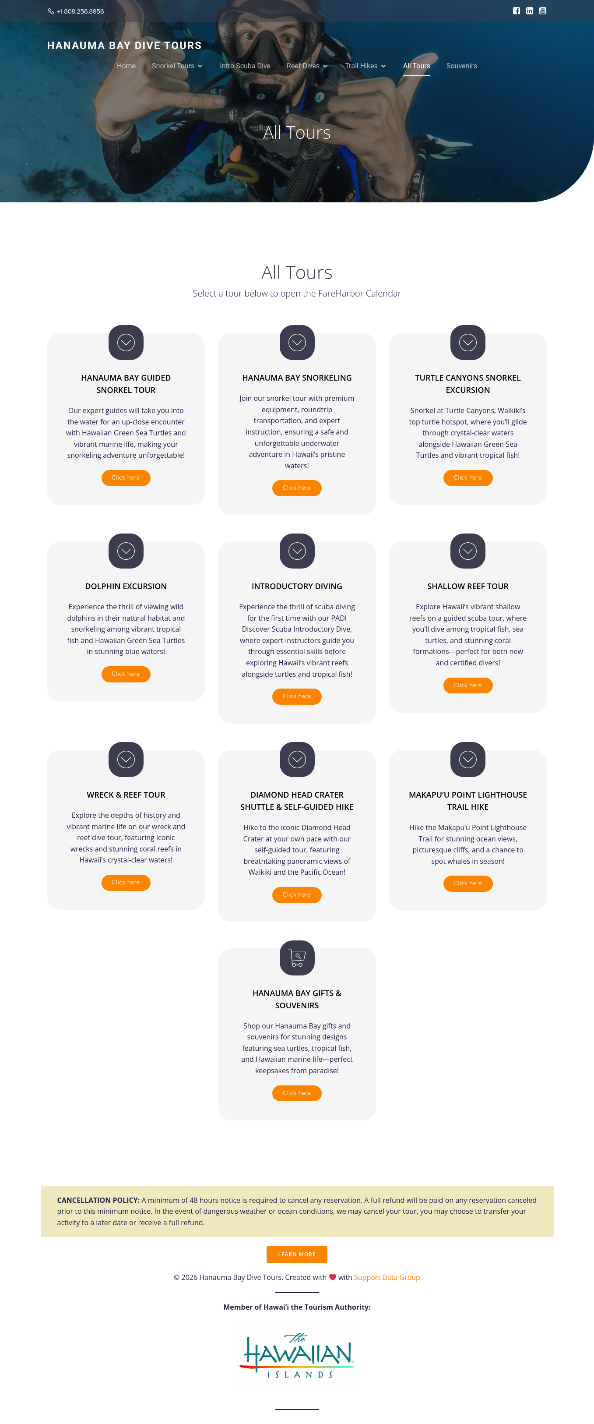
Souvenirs (461, 66)
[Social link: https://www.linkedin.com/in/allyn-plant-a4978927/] (527, 11)
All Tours (416, 66)
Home (126, 66)
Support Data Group (387, 1278)
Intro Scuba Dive (245, 66)
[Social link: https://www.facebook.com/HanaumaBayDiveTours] (514, 11)
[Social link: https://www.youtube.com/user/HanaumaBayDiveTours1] (540, 11)
